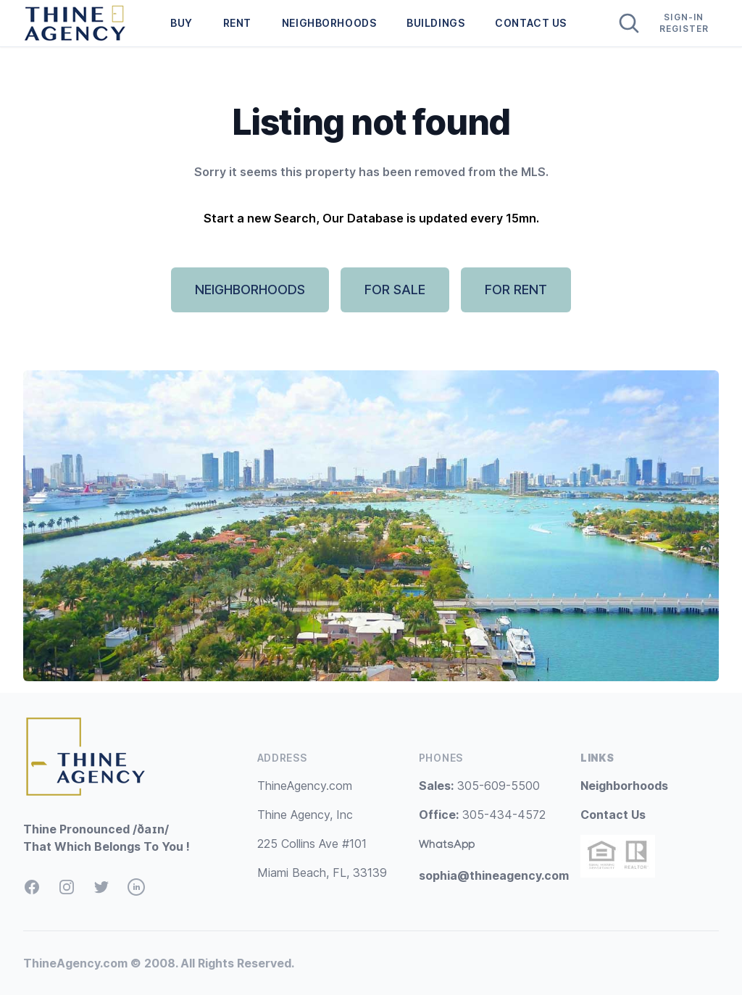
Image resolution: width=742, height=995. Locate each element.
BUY (181, 23)
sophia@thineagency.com (494, 875)
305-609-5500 (479, 785)
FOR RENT (516, 289)
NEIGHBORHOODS (329, 23)
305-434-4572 (482, 814)
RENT (237, 23)
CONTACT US (531, 23)
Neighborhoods (624, 785)
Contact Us (613, 814)
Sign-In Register (684, 23)
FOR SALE (394, 289)
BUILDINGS (435, 23)
